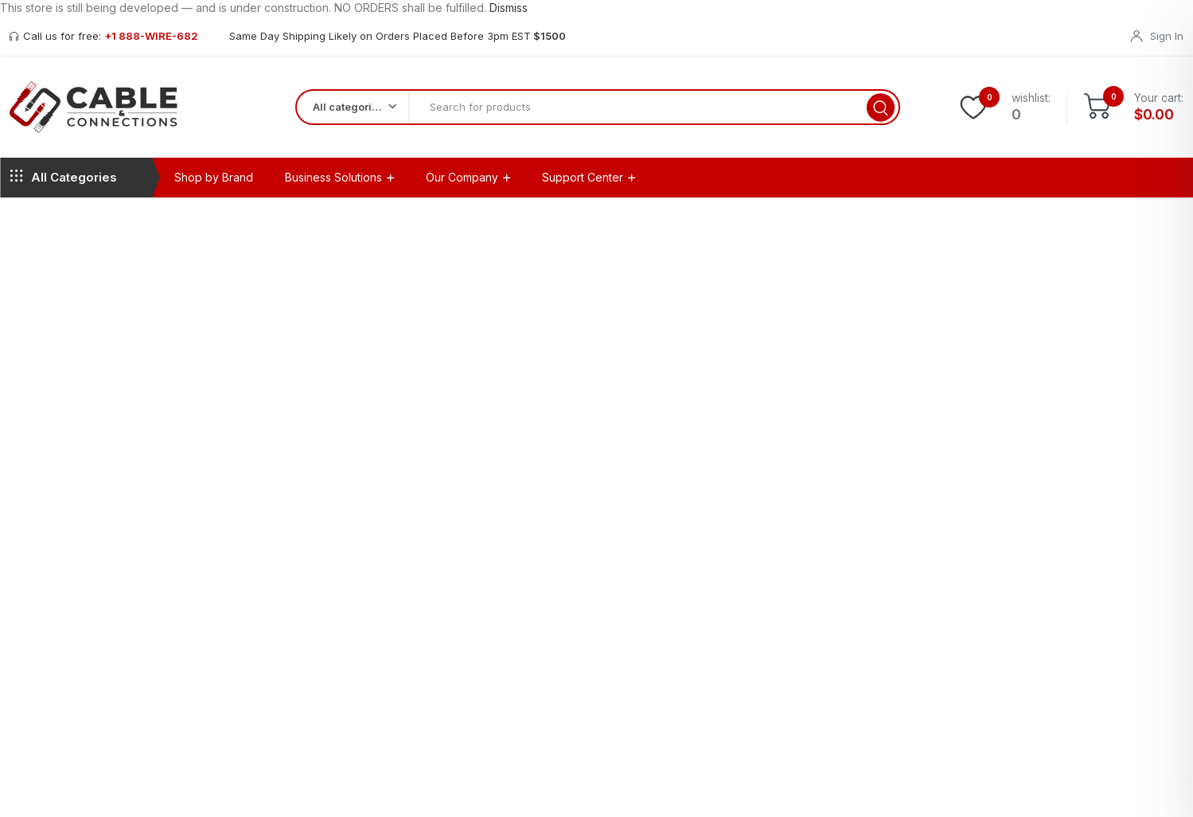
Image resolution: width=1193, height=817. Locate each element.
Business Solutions (333, 185)
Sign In (1166, 35)
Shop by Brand (213, 185)
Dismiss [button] (508, 7)
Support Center (582, 185)
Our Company (462, 185)
